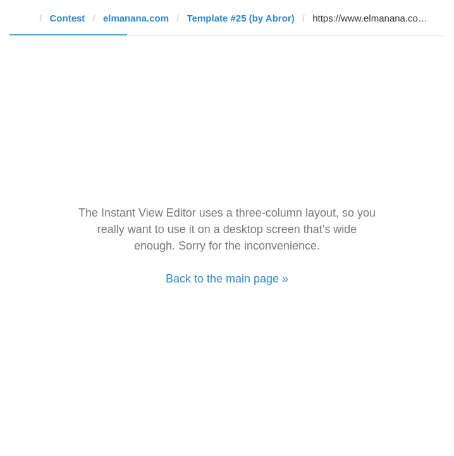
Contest (67, 18)
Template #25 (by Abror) (241, 18)
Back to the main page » (227, 278)
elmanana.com (136, 18)
